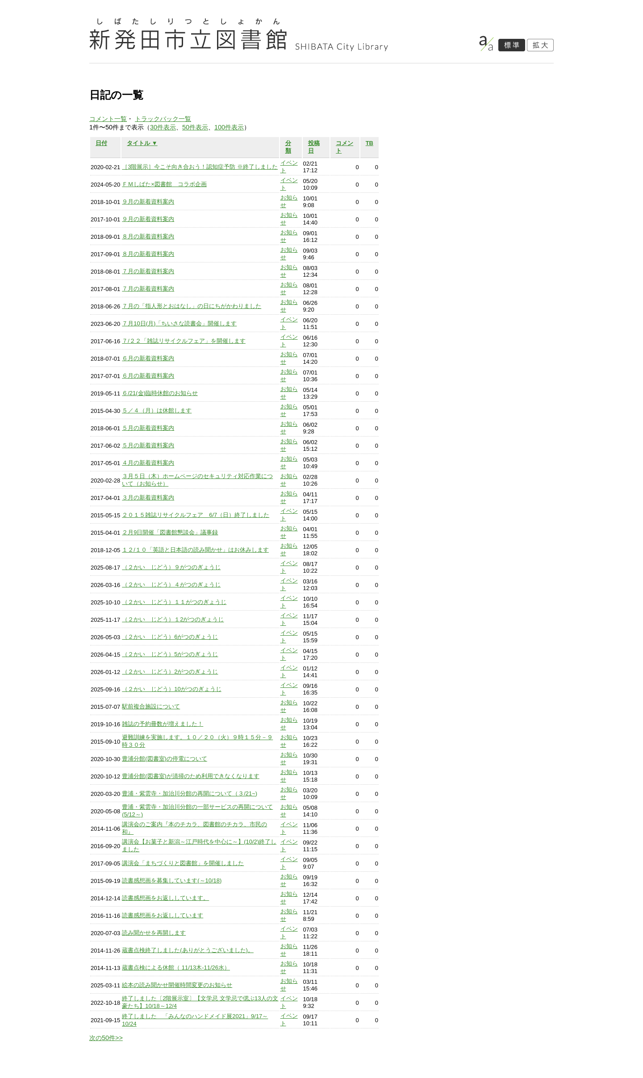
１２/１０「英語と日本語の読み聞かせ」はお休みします (195, 549)
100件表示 (229, 127)
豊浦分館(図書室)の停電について (164, 758)
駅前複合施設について (151, 706)
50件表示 (195, 127)
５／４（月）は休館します (157, 410)
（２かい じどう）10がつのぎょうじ (171, 689)
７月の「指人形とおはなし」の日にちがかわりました (191, 306)
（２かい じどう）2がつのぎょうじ (170, 671)
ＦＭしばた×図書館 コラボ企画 (164, 184)
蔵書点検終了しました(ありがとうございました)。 (188, 950)
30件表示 (163, 127)
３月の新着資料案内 (148, 497)
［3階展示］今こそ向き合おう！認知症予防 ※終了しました (200, 166)
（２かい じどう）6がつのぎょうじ (170, 636)
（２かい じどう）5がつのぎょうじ (170, 654)
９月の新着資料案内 (148, 201)
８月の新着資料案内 (148, 236)
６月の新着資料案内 (148, 358)
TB (369, 143)
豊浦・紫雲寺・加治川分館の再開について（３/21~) (189, 793)
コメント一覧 (108, 118)
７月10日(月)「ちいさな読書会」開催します (179, 323)
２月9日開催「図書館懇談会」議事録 (170, 532)
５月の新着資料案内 (148, 428)
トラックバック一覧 (163, 118)
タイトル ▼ (142, 143)
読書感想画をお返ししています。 (165, 898)
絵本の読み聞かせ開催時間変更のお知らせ (177, 985)
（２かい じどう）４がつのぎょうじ (171, 584)
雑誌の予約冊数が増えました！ (162, 723)
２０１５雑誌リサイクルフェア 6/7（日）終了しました (195, 515)
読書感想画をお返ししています (162, 915)
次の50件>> (106, 1037)
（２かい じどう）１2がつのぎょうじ (173, 619)
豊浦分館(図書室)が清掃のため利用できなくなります (190, 776)
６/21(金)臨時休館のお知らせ (160, 393)
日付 (101, 143)
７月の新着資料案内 (148, 271)
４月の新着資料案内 (148, 462)
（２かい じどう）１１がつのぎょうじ (174, 602)
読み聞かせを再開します (154, 932)
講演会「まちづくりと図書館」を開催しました (183, 863)
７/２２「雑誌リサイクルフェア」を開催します (184, 340)
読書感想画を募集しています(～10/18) (171, 880)
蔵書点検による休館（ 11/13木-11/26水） (176, 967)
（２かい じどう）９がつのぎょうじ (171, 567)
